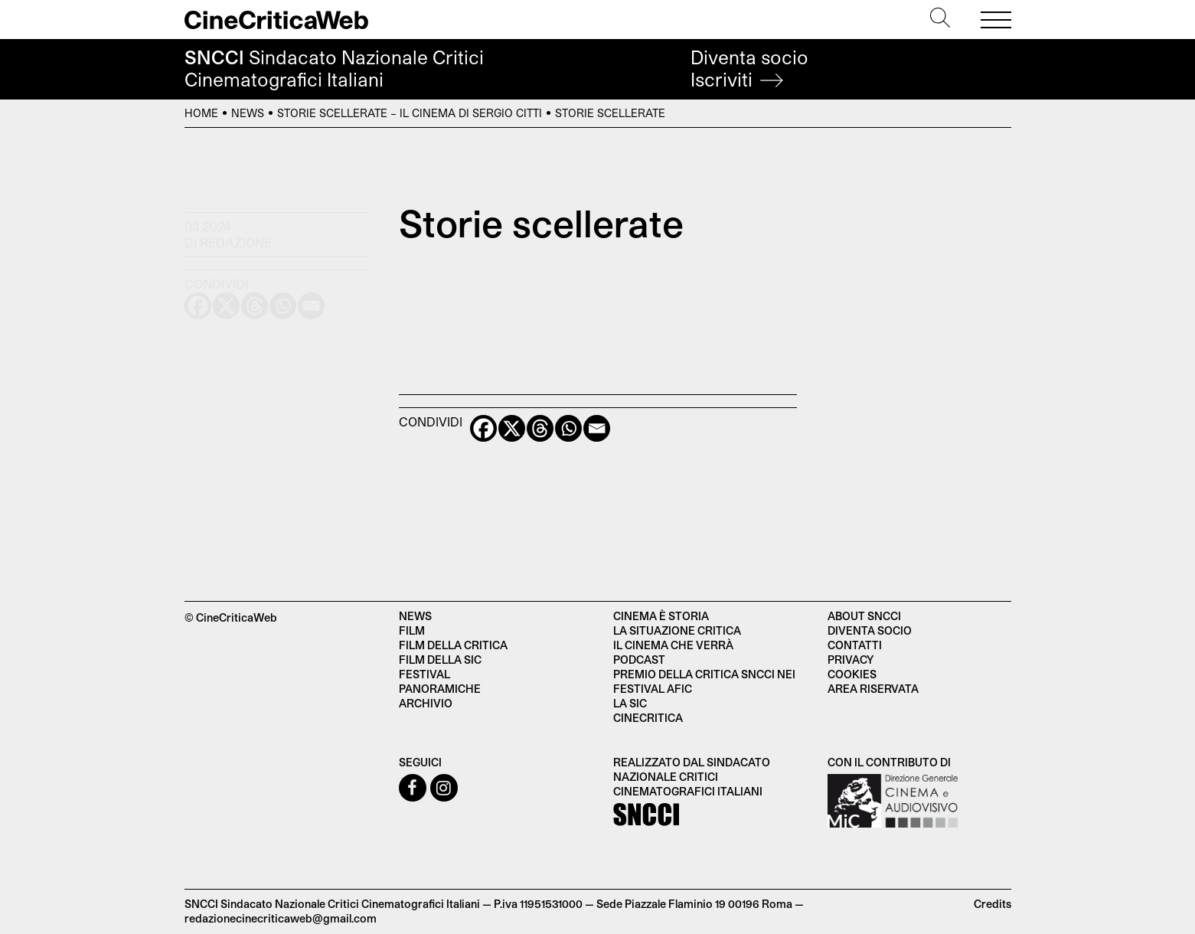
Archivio (425, 703)
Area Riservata (873, 688)
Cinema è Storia (661, 615)
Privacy (850, 659)
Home (201, 112)
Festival (424, 674)
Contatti (855, 645)
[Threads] (540, 428)
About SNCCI (864, 615)
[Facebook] (483, 428)
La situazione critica (677, 630)
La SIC (630, 703)
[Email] (596, 428)
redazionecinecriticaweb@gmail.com (280, 918)
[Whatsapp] (568, 428)
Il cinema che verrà (673, 645)
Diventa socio (749, 68)
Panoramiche (440, 688)
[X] (511, 428)
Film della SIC (440, 659)
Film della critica (453, 645)
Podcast (639, 659)
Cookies (852, 674)
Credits (992, 903)
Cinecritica (648, 717)
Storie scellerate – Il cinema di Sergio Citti (409, 112)
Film (412, 630)
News (247, 112)
